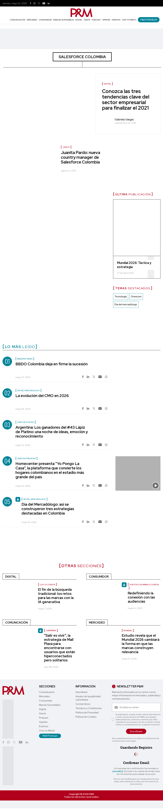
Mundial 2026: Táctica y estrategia (134, 265)
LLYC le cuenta (47, 584)
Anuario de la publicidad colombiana (88, 698)
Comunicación (17, 20)
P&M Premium (148, 19)
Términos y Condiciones (88, 708)
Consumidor (45, 20)
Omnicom (136, 296)
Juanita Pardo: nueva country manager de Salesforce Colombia (80, 157)
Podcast (96, 20)
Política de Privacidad (87, 712)
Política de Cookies (86, 716)
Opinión (106, 20)
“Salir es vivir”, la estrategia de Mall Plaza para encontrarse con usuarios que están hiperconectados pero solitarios (59, 648)
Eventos (116, 20)
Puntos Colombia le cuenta (144, 584)
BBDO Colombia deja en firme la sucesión (51, 364)
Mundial (128, 630)
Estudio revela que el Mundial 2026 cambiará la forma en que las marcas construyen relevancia (140, 643)
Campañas (51, 630)
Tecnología (121, 296)
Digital (78, 20)
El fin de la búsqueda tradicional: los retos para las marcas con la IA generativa (56, 595)
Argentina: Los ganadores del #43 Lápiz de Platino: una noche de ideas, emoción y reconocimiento (51, 432)
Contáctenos (82, 704)
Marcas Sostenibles (63, 20)
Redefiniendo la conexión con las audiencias (141, 597)
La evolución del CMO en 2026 (42, 395)
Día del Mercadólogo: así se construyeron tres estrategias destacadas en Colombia (47, 509)
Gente (87, 20)
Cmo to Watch (129, 20)
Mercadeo (32, 20)
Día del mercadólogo (126, 304)
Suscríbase (81, 692)
